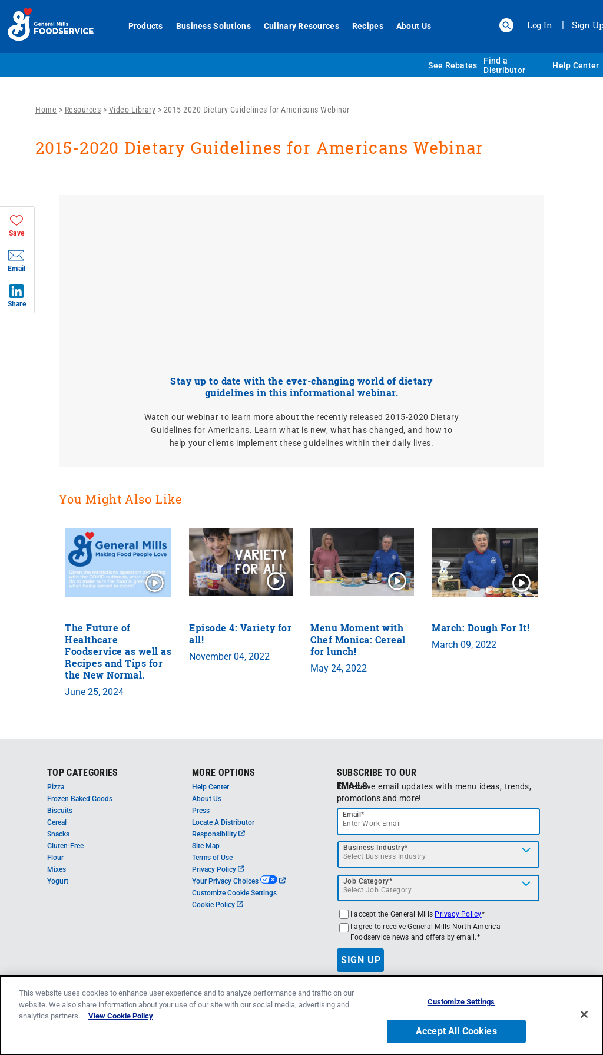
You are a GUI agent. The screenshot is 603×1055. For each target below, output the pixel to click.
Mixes (56, 869)
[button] (506, 25)
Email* (354, 815)
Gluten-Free (65, 846)
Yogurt (57, 881)
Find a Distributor (504, 65)
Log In (539, 25)
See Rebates (452, 65)
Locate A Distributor (223, 822)
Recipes (367, 26)
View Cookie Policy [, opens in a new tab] (120, 1015)
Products (145, 26)
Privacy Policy (218, 869)
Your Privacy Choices (239, 881)
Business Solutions (213, 26)
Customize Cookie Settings (234, 893)
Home (46, 109)
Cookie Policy (217, 905)
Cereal (57, 822)
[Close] (584, 1014)
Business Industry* (375, 848)
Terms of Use (212, 858)
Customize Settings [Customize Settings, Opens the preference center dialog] (461, 1001)
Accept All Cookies (456, 1031)
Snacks (58, 834)
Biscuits (59, 810)
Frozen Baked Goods (79, 799)
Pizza (55, 787)
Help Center (575, 65)
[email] (439, 821)
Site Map (206, 846)
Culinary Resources (301, 26)
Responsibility (218, 834)
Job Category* (368, 881)
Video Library (132, 109)
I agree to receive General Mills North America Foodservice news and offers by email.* (425, 931)
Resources (83, 109)
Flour (55, 858)
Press (201, 810)
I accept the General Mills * (417, 914)
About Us (413, 26)
